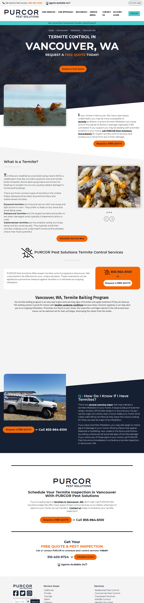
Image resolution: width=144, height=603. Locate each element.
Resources (81, 12)
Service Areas (93, 13)
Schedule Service (85, 557)
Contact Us (106, 13)
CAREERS (134, 13)
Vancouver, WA (89, 30)
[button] (106, 220)
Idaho (47, 599)
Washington (75, 30)
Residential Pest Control (107, 590)
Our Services (48, 12)
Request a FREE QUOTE (109, 143)
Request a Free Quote (73, 69)
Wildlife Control (103, 599)
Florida (47, 593)
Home (51, 30)
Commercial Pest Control (107, 593)
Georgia (48, 596)
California (48, 590)
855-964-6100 (121, 272)
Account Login (135, 3)
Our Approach (65, 12)
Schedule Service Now (72, 238)
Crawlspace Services (105, 596)
